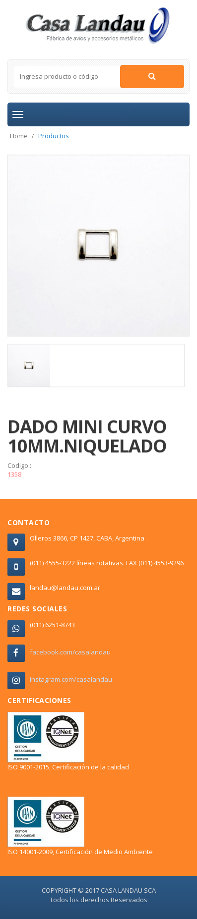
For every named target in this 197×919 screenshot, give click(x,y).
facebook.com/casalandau (70, 652)
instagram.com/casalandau (71, 679)
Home (18, 136)
